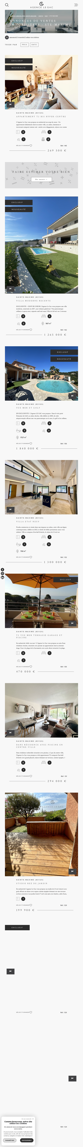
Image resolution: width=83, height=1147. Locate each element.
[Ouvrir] (7, 5)
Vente (40, 16)
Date (34, 45)
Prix (24, 45)
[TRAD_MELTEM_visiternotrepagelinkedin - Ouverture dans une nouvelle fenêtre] (2, 577)
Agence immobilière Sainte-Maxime (23, 16)
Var (46, 16)
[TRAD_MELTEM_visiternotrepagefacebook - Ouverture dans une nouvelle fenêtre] (2, 569)
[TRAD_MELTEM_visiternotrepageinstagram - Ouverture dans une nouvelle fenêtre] (2, 573)
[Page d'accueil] (41, 5)
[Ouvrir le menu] (76, 5)
